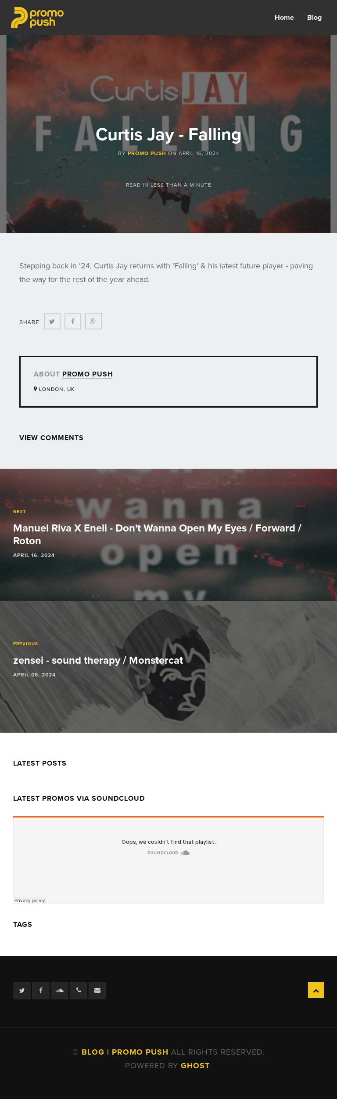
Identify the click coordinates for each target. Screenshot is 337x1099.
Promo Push (147, 153)
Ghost (195, 1065)
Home (284, 17)
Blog (314, 17)
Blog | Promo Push (126, 1052)
